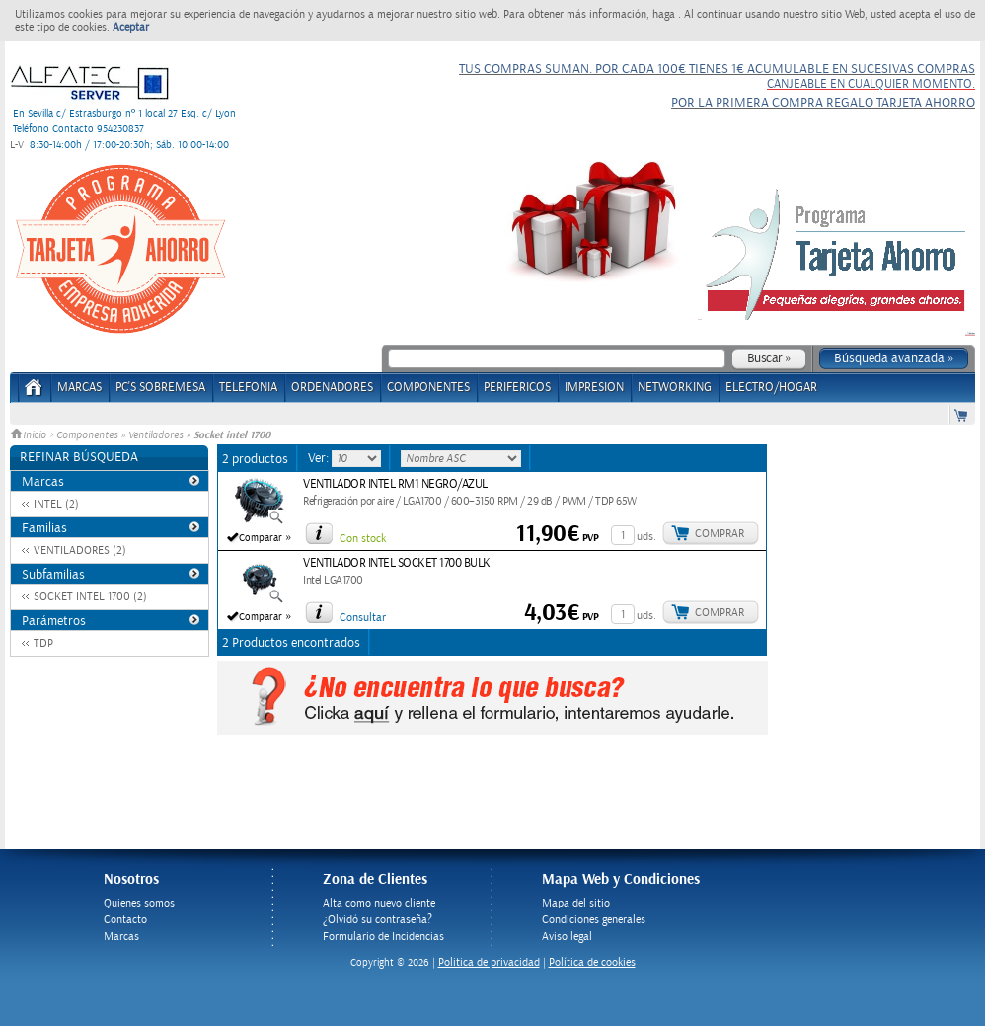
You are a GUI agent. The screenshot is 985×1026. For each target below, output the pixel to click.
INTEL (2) (56, 504)
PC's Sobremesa (160, 387)
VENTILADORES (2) (80, 550)
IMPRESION (594, 387)
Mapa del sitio (576, 903)
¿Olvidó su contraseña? (377, 919)
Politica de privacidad (489, 962)
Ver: (320, 458)
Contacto (125, 919)
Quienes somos (139, 903)
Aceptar (131, 27)
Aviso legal (567, 936)
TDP (43, 643)
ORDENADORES (332, 387)
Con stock (363, 538)
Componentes (86, 435)
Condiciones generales (593, 919)
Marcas (79, 387)
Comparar (260, 538)
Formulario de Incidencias (383, 936)
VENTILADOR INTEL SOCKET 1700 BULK (397, 563)
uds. (646, 536)
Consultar (363, 617)
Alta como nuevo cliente (379, 903)
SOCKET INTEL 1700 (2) (90, 597)
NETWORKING (675, 387)
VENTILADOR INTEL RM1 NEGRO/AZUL (395, 484)
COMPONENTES (428, 387)
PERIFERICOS (517, 387)
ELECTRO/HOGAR (771, 387)
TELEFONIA (248, 387)
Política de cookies (592, 962)
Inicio (29, 435)
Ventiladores (155, 435)
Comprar (719, 533)
